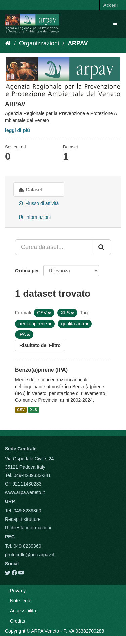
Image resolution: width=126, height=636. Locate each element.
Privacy (18, 590)
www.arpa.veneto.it (25, 492)
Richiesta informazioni (28, 527)
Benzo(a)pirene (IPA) (41, 370)
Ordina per (27, 270)
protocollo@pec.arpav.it (29, 554)
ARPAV (78, 43)
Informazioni (35, 217)
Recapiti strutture (23, 519)
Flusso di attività (39, 203)
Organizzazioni (39, 43)
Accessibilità (23, 610)
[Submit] (102, 247)
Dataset (30, 189)
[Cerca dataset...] (54, 247)
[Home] (8, 43)
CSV (21, 410)
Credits (17, 621)
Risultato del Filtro (40, 345)
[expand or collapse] (115, 23)
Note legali (21, 600)
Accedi (110, 5)
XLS (33, 410)
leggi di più (17, 130)
